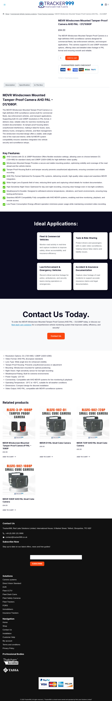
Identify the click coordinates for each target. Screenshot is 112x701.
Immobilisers (8, 609)
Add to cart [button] (9, 457)
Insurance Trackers (10, 613)
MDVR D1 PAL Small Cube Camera (55, 443)
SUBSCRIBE (37, 564)
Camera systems (10, 580)
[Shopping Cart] (107, 4)
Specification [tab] (24, 85)
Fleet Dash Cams (10, 594)
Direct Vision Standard (12, 583)
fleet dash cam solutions (41, 325)
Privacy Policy (8, 648)
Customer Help (9, 637)
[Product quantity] (61, 58)
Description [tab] (10, 85)
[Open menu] (5, 4)
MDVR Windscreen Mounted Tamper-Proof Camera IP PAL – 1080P (17, 446)
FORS (5, 606)
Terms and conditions (11, 645)
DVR (5, 587)
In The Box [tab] (38, 85)
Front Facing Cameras (71, 78)
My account (7, 641)
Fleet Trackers (8, 602)
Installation (7, 633)
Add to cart (72, 58)
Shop (5, 626)
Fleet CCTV (7, 591)
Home (5, 622)
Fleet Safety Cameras (12, 598)
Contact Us (7, 630)
